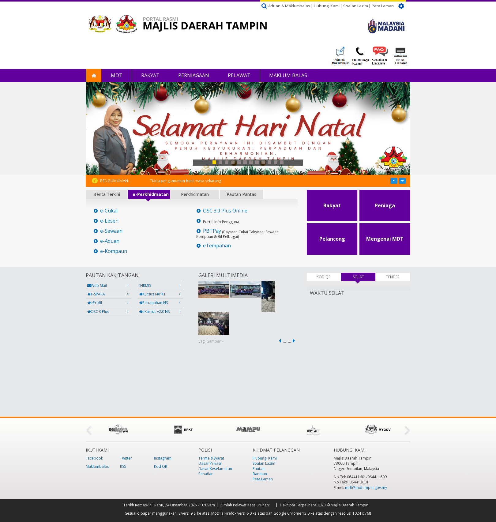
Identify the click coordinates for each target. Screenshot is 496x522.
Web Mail (97, 285)
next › (295, 341)
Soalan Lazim (355, 6)
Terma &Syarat (211, 458)
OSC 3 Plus (98, 311)
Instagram (162, 458)
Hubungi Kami (327, 6)
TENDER (393, 277)
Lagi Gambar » (211, 341)
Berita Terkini (106, 194)
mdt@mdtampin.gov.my (366, 487)
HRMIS (145, 285)
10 (269, 162)
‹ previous (279, 341)
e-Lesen (109, 221)
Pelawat (239, 75)
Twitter (126, 458)
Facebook (94, 458)
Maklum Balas (288, 75)
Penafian (205, 473)
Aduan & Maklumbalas (289, 6)
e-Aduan (109, 241)
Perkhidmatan (195, 194)
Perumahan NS (153, 302)
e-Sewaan (111, 231)
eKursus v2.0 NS (154, 311)
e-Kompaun (113, 251)
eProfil (94, 302)
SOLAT (364, 277)
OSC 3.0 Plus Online (225, 210)
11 (275, 162)
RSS (123, 466)
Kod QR (160, 466)
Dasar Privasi (209, 463)
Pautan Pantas (241, 194)
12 (282, 162)
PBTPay (212, 231)
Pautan (259, 468)
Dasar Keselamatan (215, 468)
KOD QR (324, 277)
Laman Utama (94, 75)
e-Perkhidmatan (151, 194)
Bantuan (260, 473)
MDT (116, 75)
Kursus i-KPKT (152, 294)
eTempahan (217, 245)
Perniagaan (193, 75)
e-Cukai (109, 210)
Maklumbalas (97, 466)
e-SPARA (96, 294)
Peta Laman (383, 6)
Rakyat (150, 75)
